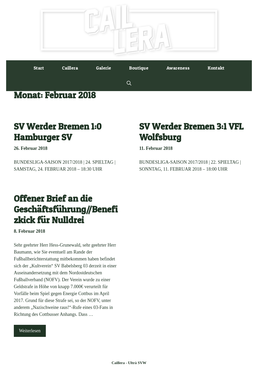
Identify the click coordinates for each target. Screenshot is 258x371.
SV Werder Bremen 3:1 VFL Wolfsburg (191, 132)
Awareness (178, 68)
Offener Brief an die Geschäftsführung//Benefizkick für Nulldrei (66, 209)
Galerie (103, 68)
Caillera (70, 68)
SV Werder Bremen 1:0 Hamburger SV (57, 132)
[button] (129, 83)
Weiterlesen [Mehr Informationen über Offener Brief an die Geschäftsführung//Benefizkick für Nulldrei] (30, 330)
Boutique (138, 68)
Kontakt (216, 68)
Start (39, 68)
